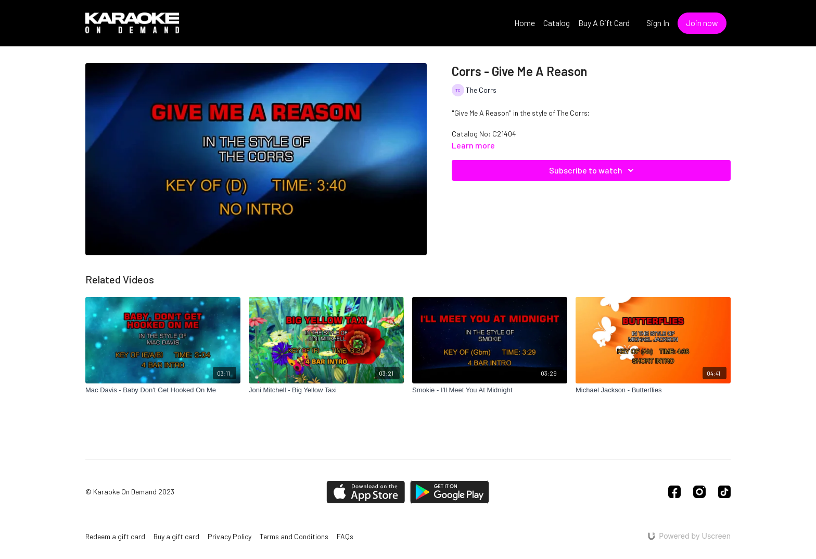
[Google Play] (450, 492)
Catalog (556, 23)
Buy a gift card (176, 536)
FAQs (345, 536)
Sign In (657, 23)
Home (524, 23)
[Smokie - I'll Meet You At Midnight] (489, 390)
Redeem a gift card (115, 536)
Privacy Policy (229, 536)
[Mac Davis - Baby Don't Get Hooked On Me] (162, 390)
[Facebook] (674, 492)
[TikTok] (724, 492)
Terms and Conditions (294, 536)
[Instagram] (699, 492)
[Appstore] (365, 492)
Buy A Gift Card (604, 23)
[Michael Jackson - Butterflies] (653, 390)
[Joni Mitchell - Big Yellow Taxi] (326, 390)
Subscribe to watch (593, 170)
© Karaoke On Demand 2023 (129, 491)
